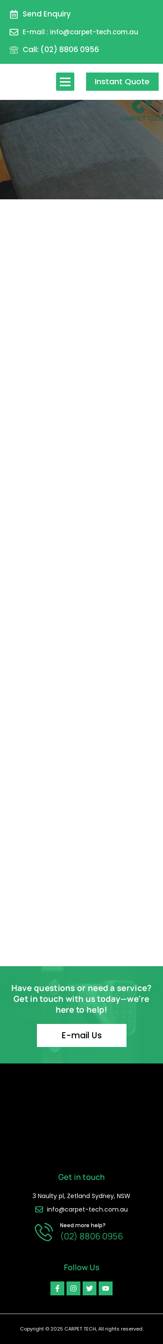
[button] (65, 82)
